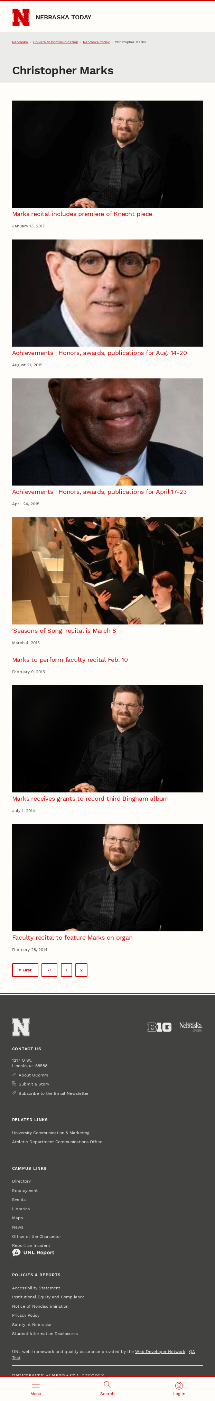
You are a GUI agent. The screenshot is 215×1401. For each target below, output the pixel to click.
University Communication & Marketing (50, 1132)
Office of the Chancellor (36, 1236)
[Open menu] (36, 1389)
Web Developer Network (160, 1351)
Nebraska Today (64, 17)
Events (19, 1199)
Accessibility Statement (36, 1288)
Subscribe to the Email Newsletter (54, 1093)
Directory (21, 1181)
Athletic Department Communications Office (57, 1141)
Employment (25, 1190)
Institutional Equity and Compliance (48, 1297)
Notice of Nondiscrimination (40, 1306)
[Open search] (107, 1389)
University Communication (55, 42)
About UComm (33, 1075)
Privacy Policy (25, 1315)
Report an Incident (33, 1250)
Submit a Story (34, 1084)
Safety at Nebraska (32, 1324)
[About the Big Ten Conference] (159, 1027)
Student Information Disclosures (45, 1333)
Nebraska (20, 42)
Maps (17, 1217)
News (17, 1227)
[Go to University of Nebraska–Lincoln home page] (21, 17)
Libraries (21, 1208)
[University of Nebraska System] (191, 1027)
